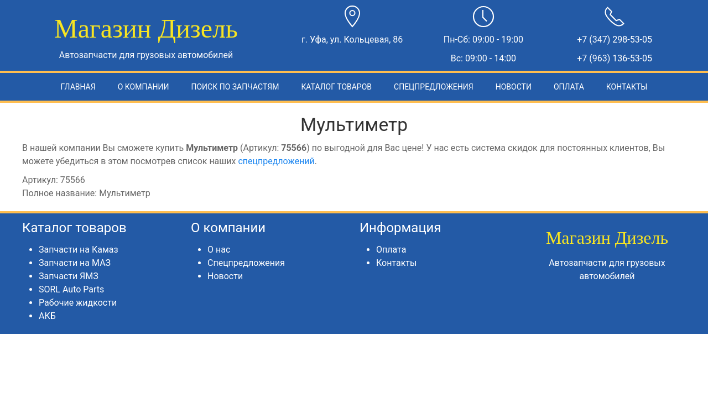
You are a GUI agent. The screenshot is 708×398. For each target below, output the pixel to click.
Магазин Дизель (146, 28)
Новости (514, 86)
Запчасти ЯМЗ (68, 276)
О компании (143, 86)
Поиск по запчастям (235, 86)
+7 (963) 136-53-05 (614, 58)
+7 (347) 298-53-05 (614, 39)
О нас (218, 249)
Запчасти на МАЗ (75, 263)
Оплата (569, 86)
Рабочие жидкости (78, 302)
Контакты (627, 86)
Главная (78, 86)
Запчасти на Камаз (78, 249)
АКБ (47, 316)
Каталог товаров (336, 86)
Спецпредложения (433, 86)
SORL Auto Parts (71, 289)
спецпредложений (276, 161)
